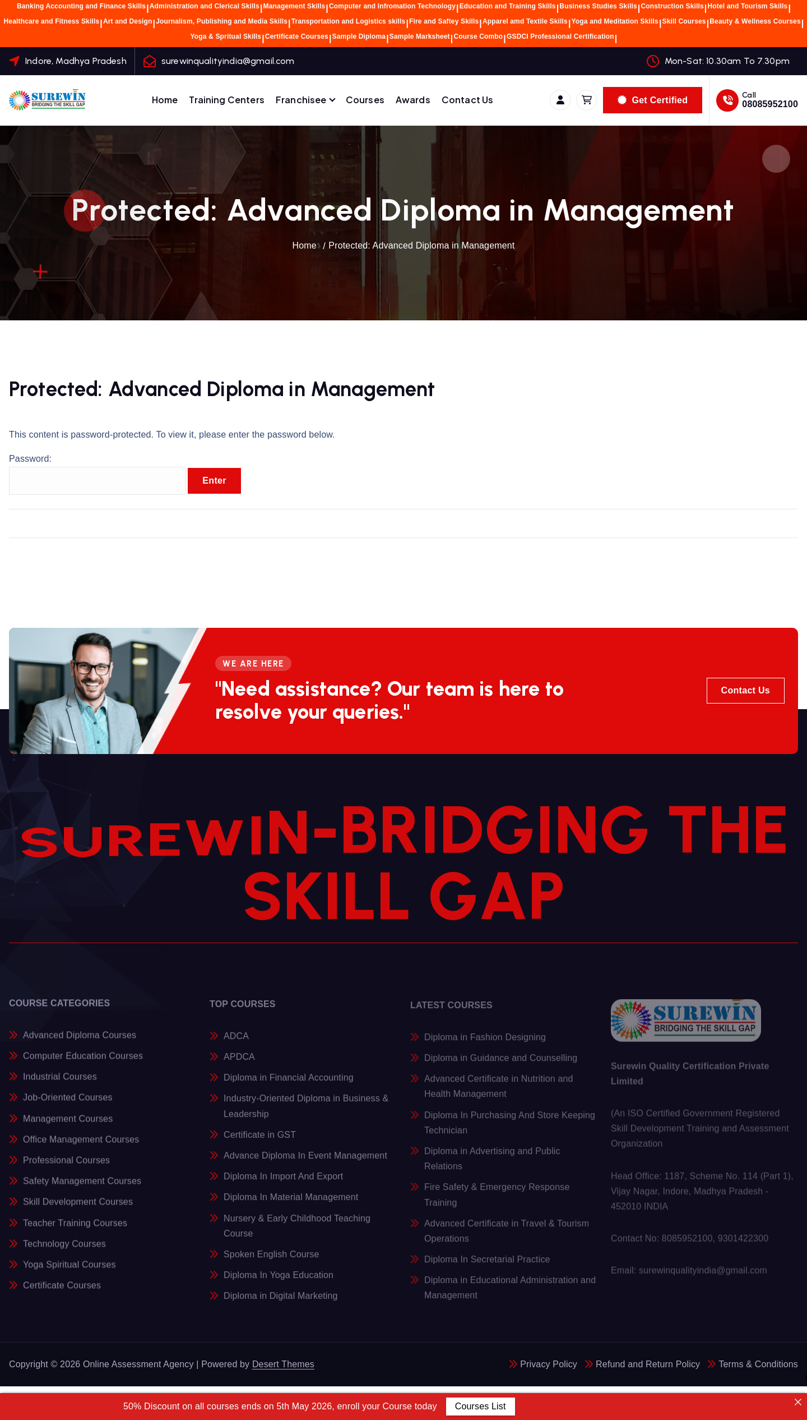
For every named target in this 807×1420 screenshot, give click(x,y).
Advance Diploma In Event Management (305, 1161)
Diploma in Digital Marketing (281, 1302)
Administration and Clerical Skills (204, 6)
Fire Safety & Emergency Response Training (496, 1201)
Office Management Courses (81, 1145)
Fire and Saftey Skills (444, 21)
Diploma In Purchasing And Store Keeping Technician (509, 1128)
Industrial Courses (60, 1082)
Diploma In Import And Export (283, 1182)
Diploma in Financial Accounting (289, 1084)
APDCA (239, 1063)
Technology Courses (64, 1249)
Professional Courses (66, 1166)
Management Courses (68, 1124)
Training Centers (227, 99)
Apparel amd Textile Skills (525, 21)
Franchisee (301, 99)
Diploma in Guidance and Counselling (500, 1064)
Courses (365, 99)
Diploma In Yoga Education (278, 1281)
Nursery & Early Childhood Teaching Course (297, 1232)
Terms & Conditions (758, 1364)
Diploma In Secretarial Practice (487, 1265)
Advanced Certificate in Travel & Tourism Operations (506, 1237)
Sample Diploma (359, 36)
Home (165, 99)
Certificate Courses (296, 36)
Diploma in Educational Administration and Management (510, 1293)
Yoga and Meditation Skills (615, 21)
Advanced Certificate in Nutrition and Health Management (498, 1092)
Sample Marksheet (419, 36)
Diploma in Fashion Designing (485, 1043)
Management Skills (294, 6)
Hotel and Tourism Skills (747, 6)
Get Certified (653, 100)
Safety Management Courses (82, 1187)
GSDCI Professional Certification (560, 36)
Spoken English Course (271, 1260)
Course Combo (478, 36)
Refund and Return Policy (648, 1364)
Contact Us (468, 99)
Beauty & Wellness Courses (755, 21)
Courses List (480, 1406)
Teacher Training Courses (75, 1228)
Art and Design (127, 21)
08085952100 (770, 104)
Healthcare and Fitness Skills (52, 21)
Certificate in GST (260, 1141)
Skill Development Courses (78, 1207)
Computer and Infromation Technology (392, 6)
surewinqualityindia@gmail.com (228, 61)
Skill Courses (684, 21)
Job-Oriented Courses (68, 1103)
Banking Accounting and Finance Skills (81, 6)
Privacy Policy (548, 1364)
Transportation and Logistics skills (348, 21)
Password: (97, 474)
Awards (413, 99)
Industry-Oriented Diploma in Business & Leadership (306, 1112)
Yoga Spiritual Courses (69, 1270)
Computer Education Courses (83, 1062)
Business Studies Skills (598, 6)
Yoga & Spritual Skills (226, 36)
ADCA (236, 1042)
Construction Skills (672, 6)
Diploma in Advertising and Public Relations (492, 1164)
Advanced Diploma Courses (79, 1040)
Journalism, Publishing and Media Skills (221, 21)
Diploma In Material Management (291, 1203)
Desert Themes (283, 1364)
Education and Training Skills (508, 6)
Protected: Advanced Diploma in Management (421, 245)
